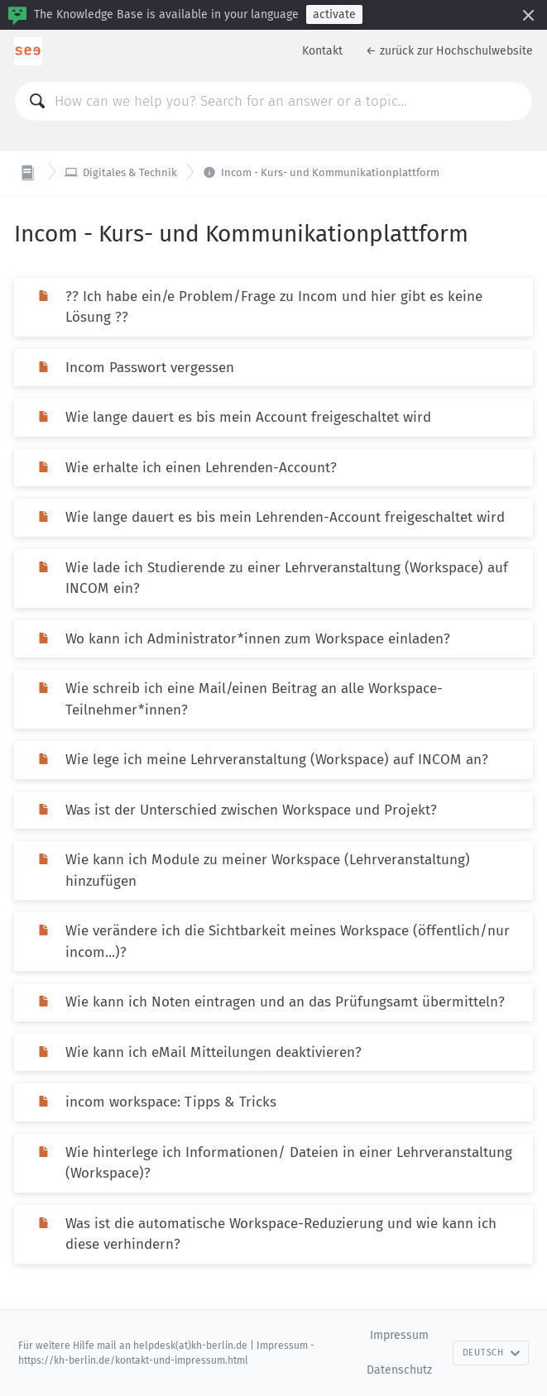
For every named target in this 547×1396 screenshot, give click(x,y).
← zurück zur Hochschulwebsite (449, 51)
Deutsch (492, 1352)
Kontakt (322, 51)
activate (334, 14)
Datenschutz (399, 1370)
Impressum (399, 1335)
